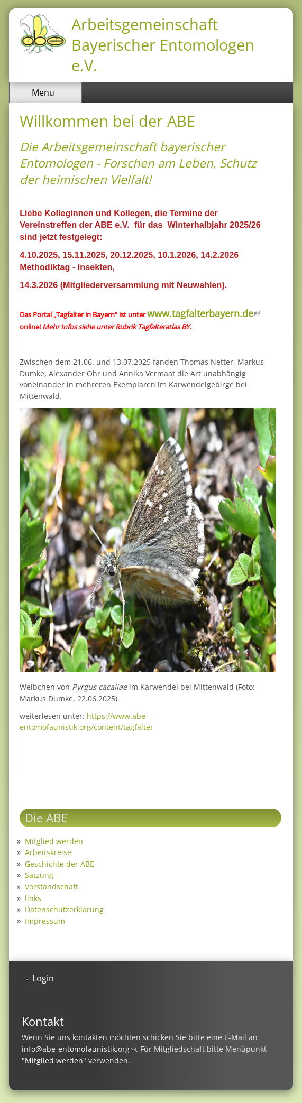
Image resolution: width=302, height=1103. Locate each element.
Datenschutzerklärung (64, 909)
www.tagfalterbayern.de (203, 313)
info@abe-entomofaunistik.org (79, 1049)
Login (43, 978)
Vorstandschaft (51, 887)
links (33, 898)
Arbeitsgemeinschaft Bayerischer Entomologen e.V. (162, 45)
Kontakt (43, 1021)
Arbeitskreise (48, 852)
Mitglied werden (54, 841)
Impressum (45, 921)
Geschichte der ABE (59, 864)
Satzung (39, 875)
